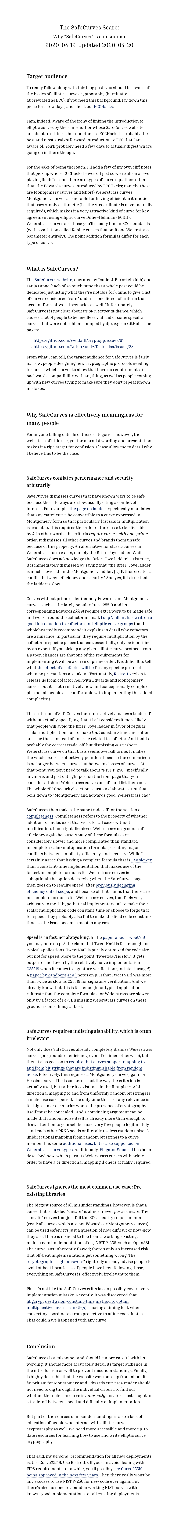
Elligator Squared (116, 1150)
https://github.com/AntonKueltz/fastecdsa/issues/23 (84, 347)
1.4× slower (141, 860)
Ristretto (122, 674)
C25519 (33, 969)
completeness (40, 816)
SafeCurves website (53, 280)
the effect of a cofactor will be (65, 668)
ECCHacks (103, 107)
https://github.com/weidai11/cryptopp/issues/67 (79, 341)
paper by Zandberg (53, 975)
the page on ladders (88, 509)
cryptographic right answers (55, 1262)
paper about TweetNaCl (125, 938)
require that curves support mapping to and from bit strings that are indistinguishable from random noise (86, 1068)
